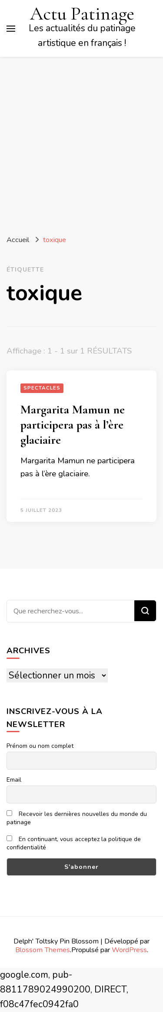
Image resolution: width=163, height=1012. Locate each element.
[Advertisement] (81, 142)
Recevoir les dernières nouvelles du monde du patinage (77, 818)
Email (14, 780)
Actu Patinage (82, 13)
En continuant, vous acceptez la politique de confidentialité (74, 843)
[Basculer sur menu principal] (11, 29)
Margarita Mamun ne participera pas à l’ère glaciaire (72, 424)
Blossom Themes (42, 950)
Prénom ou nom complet (40, 746)
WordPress (129, 950)
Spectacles (41, 387)
